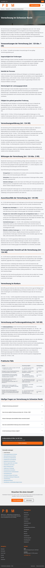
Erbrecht (25, 531)
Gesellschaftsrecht (27, 523)
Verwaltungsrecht (27, 539)
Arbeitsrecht (26, 521)
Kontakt (2, 555)
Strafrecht (26, 516)
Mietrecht (25, 533)
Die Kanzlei (3, 551)
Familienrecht (26, 514)
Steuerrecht (26, 512)
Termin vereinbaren (35, 5)
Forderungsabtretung (8, 326)
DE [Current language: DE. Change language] (42, 1)
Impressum (3, 559)
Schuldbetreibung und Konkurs (29, 527)
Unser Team (3, 553)
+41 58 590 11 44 (4, 1)
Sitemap (2, 557)
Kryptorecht (26, 525)
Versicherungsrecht (27, 537)
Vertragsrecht (26, 529)
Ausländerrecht (26, 535)
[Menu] (42, 5)
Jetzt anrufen (29, 500)
